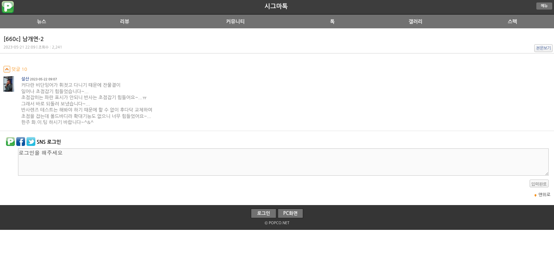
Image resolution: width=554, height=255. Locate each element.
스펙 (512, 21)
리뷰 (124, 21)
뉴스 (41, 21)
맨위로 (544, 195)
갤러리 (415, 21)
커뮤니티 (235, 21)
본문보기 (543, 48)
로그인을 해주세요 (283, 162)
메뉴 (544, 6)
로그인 (263, 213)
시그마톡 (276, 6)
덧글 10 (15, 69)
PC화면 (290, 213)
